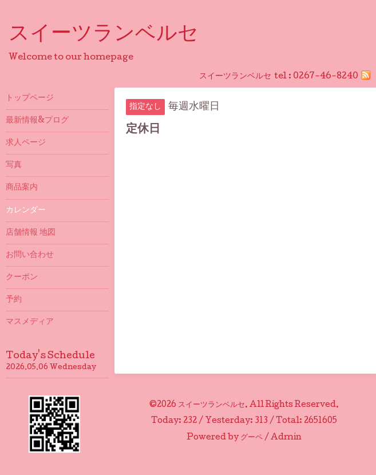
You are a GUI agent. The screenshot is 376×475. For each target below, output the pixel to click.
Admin (286, 438)
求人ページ (26, 143)
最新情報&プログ (37, 120)
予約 (14, 299)
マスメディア (30, 322)
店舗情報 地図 (31, 233)
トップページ (30, 98)
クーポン (22, 277)
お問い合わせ (30, 255)
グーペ (251, 438)
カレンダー (26, 210)
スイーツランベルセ (114, 34)
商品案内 (22, 187)
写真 (14, 165)
